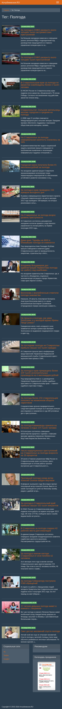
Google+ (7, 659)
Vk (4, 652)
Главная (6, 10)
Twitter (6, 655)
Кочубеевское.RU (11, 2)
